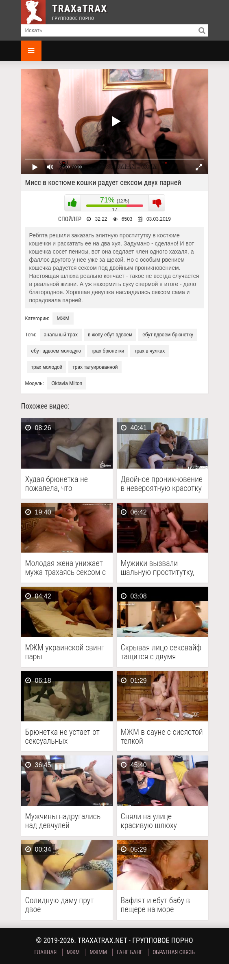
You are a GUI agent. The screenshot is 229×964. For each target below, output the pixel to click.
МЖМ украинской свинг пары (65, 652)
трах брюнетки (107, 351)
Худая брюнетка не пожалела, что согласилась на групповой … (56, 484)
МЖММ (98, 952)
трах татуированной (95, 367)
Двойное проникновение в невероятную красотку (162, 484)
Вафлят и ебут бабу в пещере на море (155, 905)
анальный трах (61, 335)
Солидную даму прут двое (59, 905)
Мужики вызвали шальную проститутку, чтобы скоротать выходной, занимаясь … (160, 568)
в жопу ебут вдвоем (110, 335)
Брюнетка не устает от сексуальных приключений (62, 736)
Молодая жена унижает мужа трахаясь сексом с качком (65, 568)
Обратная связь (174, 952)
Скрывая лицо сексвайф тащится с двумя (161, 652)
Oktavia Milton (66, 383)
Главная (45, 952)
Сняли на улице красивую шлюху (149, 821)
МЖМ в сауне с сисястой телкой (162, 736)
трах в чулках (149, 351)
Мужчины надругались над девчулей (63, 821)
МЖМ (63, 318)
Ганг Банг (130, 952)
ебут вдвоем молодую (56, 351)
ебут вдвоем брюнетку (167, 335)
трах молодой (47, 367)
